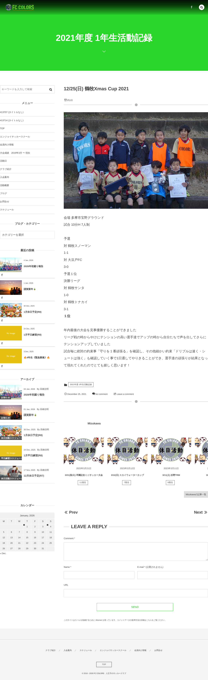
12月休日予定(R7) (34, 477)
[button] (201, 6)
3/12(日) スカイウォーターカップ (127, 477)
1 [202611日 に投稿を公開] (27, 527)
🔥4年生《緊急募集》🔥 (37, 357)
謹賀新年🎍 (30, 289)
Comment (68, 538)
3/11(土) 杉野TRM (171, 477)
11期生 (82, 485)
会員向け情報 (7, 144)
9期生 (170, 485)
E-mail (140, 567)
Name (67, 567)
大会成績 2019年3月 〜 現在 (15, 153)
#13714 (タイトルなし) (11, 120)
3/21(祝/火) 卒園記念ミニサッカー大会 (84, 477)
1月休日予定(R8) (33, 312)
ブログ (3, 193)
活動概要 (4, 185)
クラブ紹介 (5, 169)
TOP (2, 128)
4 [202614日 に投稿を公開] (50, 527)
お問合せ (4, 201)
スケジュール (7, 209)
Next (201, 512)
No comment (101, 394)
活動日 (3, 161)
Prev (71, 512)
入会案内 (4, 177)
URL (66, 585)
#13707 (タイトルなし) (11, 112)
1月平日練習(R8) (33, 334)
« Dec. (3, 553)
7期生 (126, 485)
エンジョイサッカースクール (15, 136)
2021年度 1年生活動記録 (81, 385)
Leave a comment (125, 394)
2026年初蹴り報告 (33, 266)
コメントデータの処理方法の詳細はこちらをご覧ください (141, 620)
